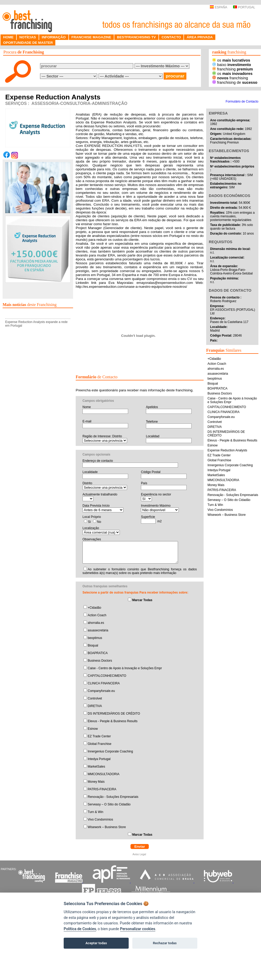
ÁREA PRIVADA (200, 37)
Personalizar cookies (137, 929)
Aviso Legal (140, 854)
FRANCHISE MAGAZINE (91, 37)
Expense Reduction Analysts (227, 450)
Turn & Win (95, 812)
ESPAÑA (218, 7)
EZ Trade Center (99, 736)
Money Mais (96, 781)
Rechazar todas (165, 943)
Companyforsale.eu (101, 691)
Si (89, 522)
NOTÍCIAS (27, 37)
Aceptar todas (96, 943)
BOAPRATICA (98, 653)
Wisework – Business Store (107, 827)
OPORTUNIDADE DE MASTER (28, 43)
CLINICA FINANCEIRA (104, 683)
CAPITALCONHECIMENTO (107, 676)
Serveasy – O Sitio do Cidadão (109, 804)
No (99, 522)
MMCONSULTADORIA (104, 774)
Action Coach (97, 615)
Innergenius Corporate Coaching (110, 751)
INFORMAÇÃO (54, 37)
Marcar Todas (142, 600)
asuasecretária (98, 630)
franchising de (234, 82)
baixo (231, 65)
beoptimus (95, 638)
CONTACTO (171, 37)
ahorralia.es (96, 623)
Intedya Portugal (99, 759)
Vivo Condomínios (100, 819)
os (231, 60)
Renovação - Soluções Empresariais (113, 797)
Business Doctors (100, 660)
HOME (8, 37)
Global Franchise (99, 744)
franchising (232, 69)
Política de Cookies (80, 929)
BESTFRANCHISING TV (136, 37)
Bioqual (93, 645)
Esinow (93, 729)
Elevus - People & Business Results (113, 721)
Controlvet (95, 698)
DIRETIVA (95, 706)
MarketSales (96, 766)
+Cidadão (94, 607)
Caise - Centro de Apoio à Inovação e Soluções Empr (125, 668)
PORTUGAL (244, 7)
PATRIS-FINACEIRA (102, 789)
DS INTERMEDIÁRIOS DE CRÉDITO (114, 713)
